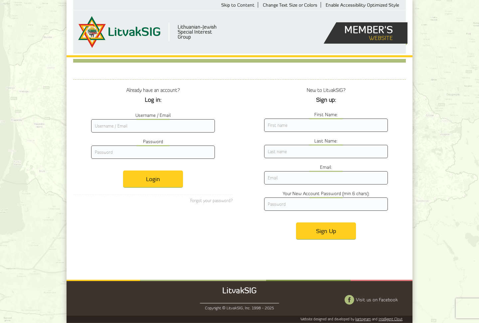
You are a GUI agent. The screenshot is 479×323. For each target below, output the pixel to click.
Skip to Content (237, 5)
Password (153, 141)
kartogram (363, 319)
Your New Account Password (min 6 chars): (326, 193)
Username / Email (153, 115)
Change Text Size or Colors (290, 5)
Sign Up (326, 230)
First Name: (326, 114)
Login (153, 178)
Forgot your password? (211, 200)
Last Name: (326, 141)
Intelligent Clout (390, 319)
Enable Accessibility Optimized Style (362, 5)
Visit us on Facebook (377, 299)
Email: (326, 167)
